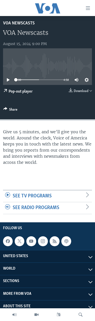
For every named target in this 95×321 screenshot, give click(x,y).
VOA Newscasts (19, 23)
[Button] (10, 110)
